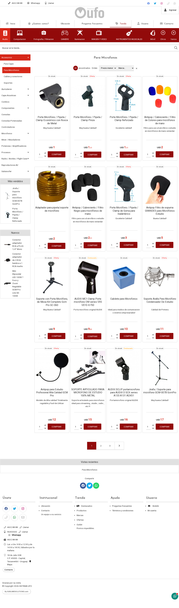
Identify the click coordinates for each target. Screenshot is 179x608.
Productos (81, 510)
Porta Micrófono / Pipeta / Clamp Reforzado (17, 214)
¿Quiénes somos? (38, 23)
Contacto (166, 23)
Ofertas (80, 520)
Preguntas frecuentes (92, 24)
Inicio (10, 23)
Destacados (84, 506)
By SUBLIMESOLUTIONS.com (16, 591)
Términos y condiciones (122, 510)
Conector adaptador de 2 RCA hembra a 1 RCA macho (17, 260)
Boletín (153, 506)
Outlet (79, 524)
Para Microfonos (105, 57)
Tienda (120, 23)
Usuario (142, 23)
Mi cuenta (152, 510)
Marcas (80, 515)
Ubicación (65, 24)
